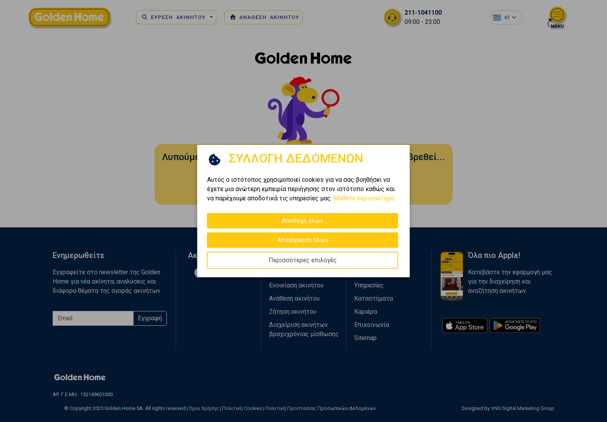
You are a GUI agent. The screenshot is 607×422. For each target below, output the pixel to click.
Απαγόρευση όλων (302, 239)
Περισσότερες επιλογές (303, 259)
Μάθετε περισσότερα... (365, 198)
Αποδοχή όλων (302, 220)
